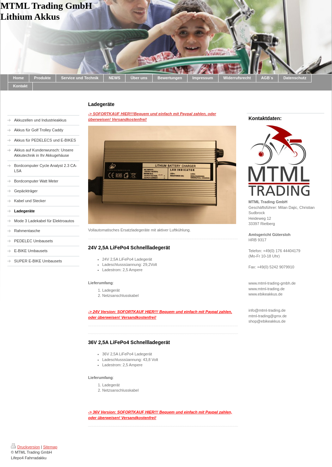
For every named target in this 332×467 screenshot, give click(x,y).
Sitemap (50, 447)
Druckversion (25, 447)
